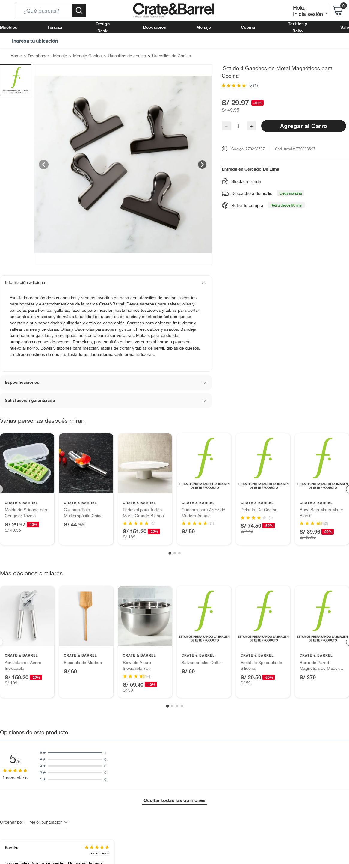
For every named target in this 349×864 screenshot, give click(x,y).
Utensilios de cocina (116, 56)
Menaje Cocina (80, 56)
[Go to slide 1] (169, 547)
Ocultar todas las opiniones (174, 794)
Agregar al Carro (303, 118)
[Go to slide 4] (182, 700)
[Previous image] (44, 164)
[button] (51, 10)
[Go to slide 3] (179, 547)
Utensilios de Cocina (156, 56)
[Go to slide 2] (174, 547)
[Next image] (202, 164)
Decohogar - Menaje (44, 56)
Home (15, 56)
